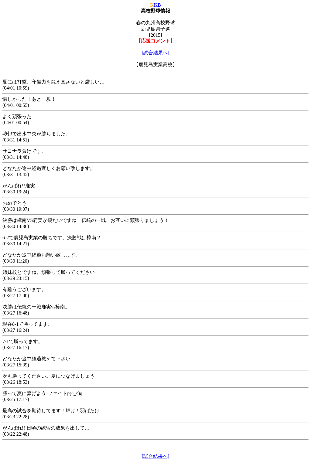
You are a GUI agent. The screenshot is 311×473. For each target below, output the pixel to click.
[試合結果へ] (155, 52)
